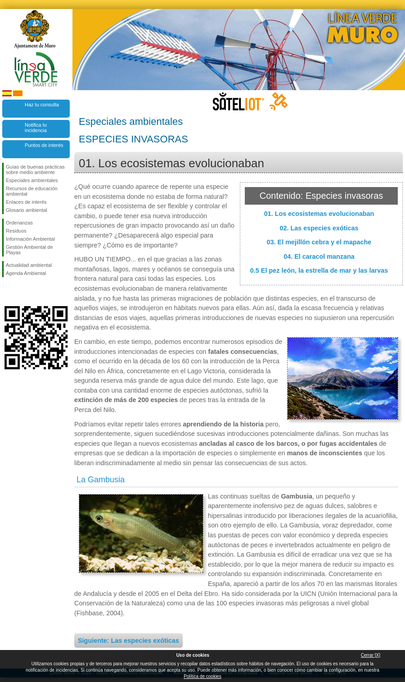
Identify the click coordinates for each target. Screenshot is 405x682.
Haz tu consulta (42, 104)
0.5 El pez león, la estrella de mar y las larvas (319, 270)
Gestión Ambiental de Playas (29, 249)
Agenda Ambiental (26, 273)
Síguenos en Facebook (7, 291)
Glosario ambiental (26, 210)
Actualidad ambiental (29, 265)
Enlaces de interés (26, 202)
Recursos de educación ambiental (32, 191)
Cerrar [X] (370, 655)
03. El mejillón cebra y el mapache (319, 242)
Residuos (16, 230)
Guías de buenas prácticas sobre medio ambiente (35, 169)
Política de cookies (202, 676)
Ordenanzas (19, 222)
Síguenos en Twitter (22, 291)
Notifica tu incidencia (36, 127)
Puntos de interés (44, 145)
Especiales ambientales (32, 180)
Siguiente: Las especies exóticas (128, 640)
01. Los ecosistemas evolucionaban (319, 213)
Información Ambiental (30, 239)
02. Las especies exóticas (318, 228)
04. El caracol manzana (319, 256)
